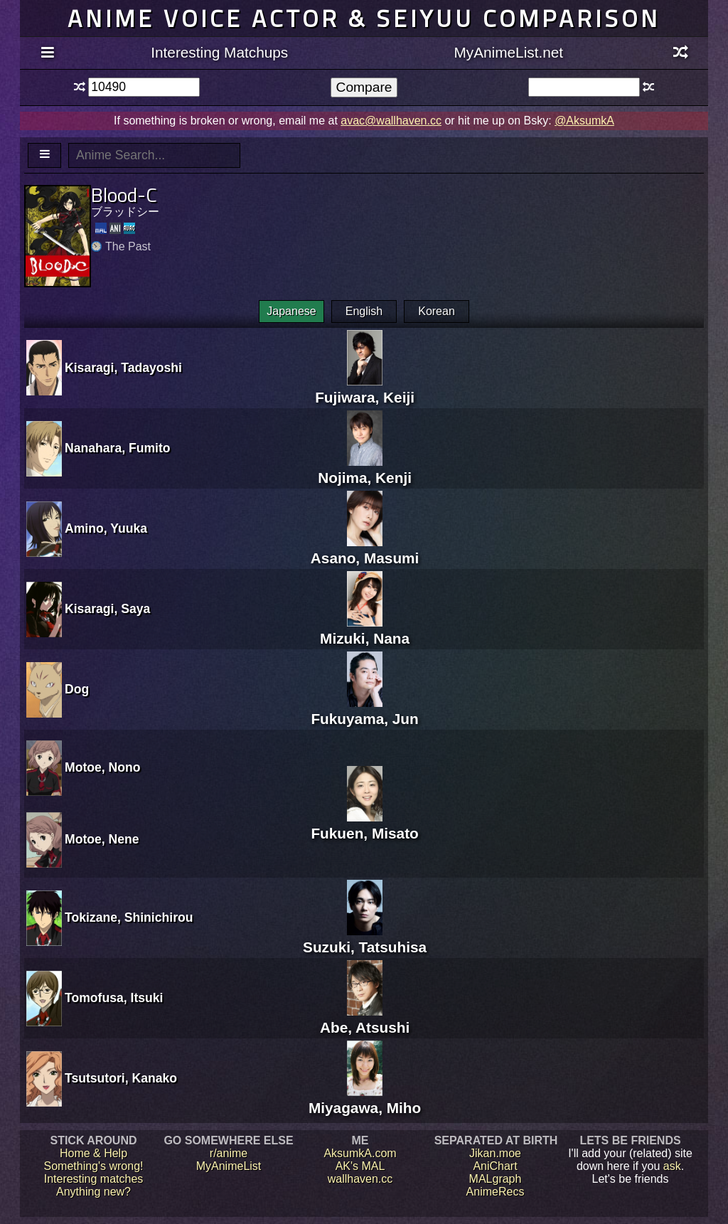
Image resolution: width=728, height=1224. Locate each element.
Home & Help (93, 1153)
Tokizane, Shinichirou (129, 917)
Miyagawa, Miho (365, 1099)
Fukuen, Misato (364, 824)
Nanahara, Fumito (118, 448)
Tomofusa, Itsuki (114, 998)
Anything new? (93, 1192)
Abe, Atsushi (365, 1019)
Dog (77, 689)
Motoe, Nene (102, 839)
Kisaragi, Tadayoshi (123, 368)
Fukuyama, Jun (364, 710)
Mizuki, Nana (365, 629)
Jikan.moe (495, 1153)
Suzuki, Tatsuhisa (365, 938)
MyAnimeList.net (508, 52)
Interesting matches (94, 1179)
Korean (436, 311)
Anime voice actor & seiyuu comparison (364, 18)
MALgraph (495, 1179)
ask (672, 1166)
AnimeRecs (495, 1192)
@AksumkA (584, 121)
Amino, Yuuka (106, 528)
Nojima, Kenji (365, 469)
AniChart (495, 1166)
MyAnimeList (229, 1166)
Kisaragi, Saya (107, 609)
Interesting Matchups (219, 52)
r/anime (228, 1153)
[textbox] (144, 87)
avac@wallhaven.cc (391, 121)
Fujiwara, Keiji (364, 388)
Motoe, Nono (103, 767)
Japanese (291, 311)
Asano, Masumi (365, 549)
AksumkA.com (359, 1153)
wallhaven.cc (360, 1179)
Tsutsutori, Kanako (121, 1078)
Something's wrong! (93, 1166)
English (364, 311)
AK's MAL (360, 1166)
